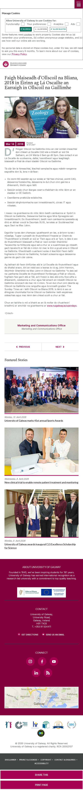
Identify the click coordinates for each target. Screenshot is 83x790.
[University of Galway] (14, 65)
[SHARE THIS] (41, 775)
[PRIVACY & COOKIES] (29, 760)
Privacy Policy (19, 54)
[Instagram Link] (30, 661)
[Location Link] (41, 706)
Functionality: (13, 24)
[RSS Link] (48, 672)
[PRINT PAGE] (41, 785)
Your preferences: (36, 24)
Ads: (73, 24)
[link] (8, 725)
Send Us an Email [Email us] (55, 634)
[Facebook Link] (42, 661)
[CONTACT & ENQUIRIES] (66, 760)
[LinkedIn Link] (36, 672)
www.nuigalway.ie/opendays (62, 305)
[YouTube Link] (54, 661)
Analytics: (58, 24)
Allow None (42, 29)
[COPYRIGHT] (47, 760)
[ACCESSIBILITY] (41, 763)
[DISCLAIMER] (12, 760)
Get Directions (29, 634)
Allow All (27, 29)
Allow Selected (59, 29)
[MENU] (79, 4)
